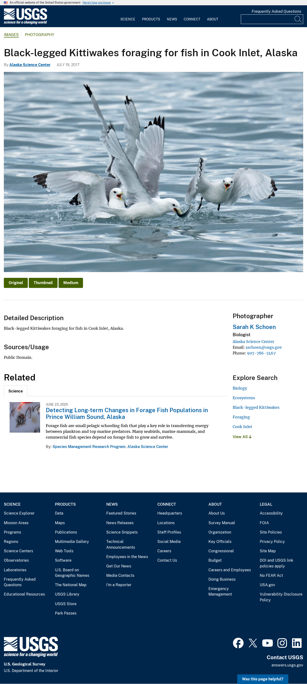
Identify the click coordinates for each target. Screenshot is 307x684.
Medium (70, 282)
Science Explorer (19, 513)
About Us (216, 513)
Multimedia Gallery (72, 541)
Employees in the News (127, 556)
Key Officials (219, 541)
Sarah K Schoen (254, 326)
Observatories (16, 560)
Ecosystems (244, 397)
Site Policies (271, 532)
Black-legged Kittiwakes (256, 407)
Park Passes (66, 613)
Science (127, 19)
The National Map (71, 585)
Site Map (268, 551)
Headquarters (169, 513)
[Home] (25, 23)
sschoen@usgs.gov (264, 347)
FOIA (264, 523)
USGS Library (67, 594)
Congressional (221, 551)
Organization (219, 532)
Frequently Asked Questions (276, 11)
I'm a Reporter (118, 585)
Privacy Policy (272, 541)
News (172, 19)
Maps (60, 523)
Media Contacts (120, 575)
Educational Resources (24, 594)
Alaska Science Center (30, 64)
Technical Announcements (120, 544)
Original (16, 282)
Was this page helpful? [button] (262, 679)
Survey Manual (221, 523)
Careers (164, 551)
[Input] (272, 19)
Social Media (169, 541)
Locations (166, 523)
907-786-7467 (261, 353)
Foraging (241, 417)
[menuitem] (128, 16)
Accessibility (271, 513)
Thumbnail (43, 282)
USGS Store (66, 604)
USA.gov (267, 585)
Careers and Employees (229, 570)
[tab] (15, 390)
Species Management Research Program (89, 446)
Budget (215, 560)
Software (63, 560)
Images (11, 34)
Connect (192, 19)
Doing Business (222, 579)
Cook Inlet (242, 426)
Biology (240, 388)
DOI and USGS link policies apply (276, 563)
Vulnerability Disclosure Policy (281, 597)
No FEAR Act (271, 575)
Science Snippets (122, 532)
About (212, 19)
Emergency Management (220, 591)
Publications (66, 532)
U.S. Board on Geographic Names (72, 573)
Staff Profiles (169, 532)
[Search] (298, 19)
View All (242, 437)
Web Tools (64, 551)
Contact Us (167, 560)
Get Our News (118, 566)
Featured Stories (121, 513)
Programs (12, 532)
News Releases (120, 523)
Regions (11, 541)
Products (151, 19)
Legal (266, 504)
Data (59, 513)
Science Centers (18, 551)
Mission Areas (16, 523)
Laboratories (15, 570)
